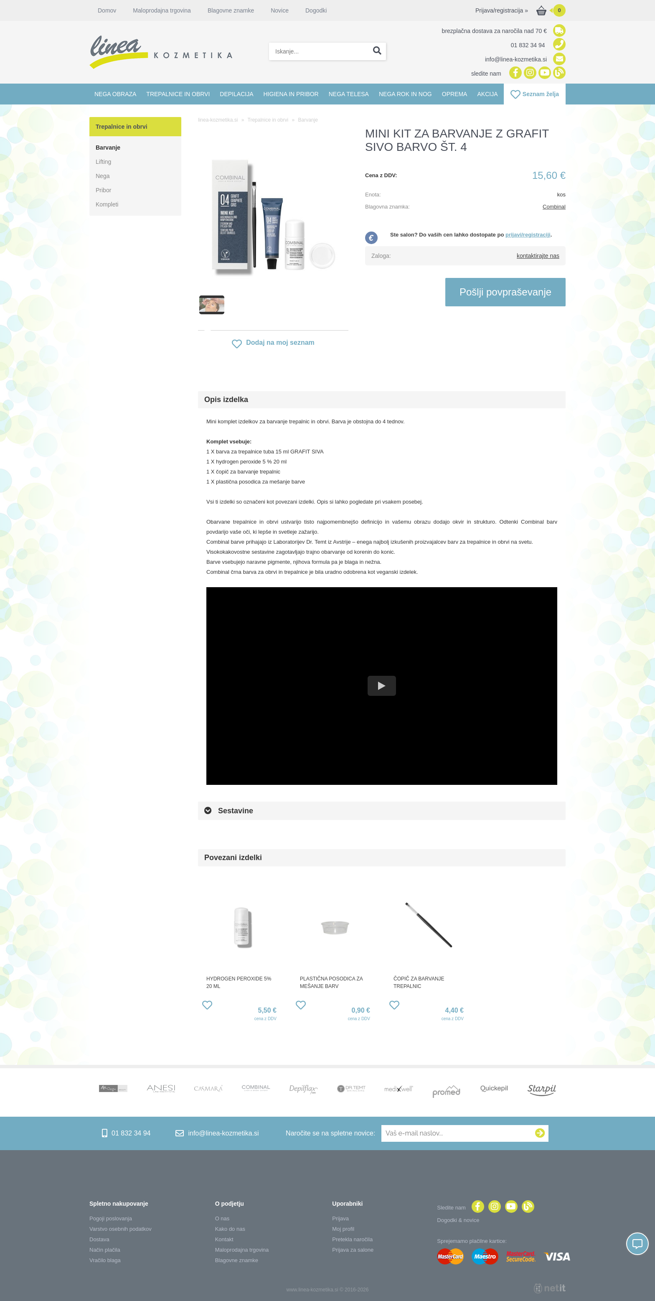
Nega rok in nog (405, 94)
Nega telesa (349, 94)
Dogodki (316, 10)
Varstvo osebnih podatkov (120, 1229)
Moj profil (343, 1229)
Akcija (487, 94)
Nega (102, 176)
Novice (280, 10)
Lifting (103, 161)
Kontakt (224, 1239)
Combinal (554, 207)
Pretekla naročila (352, 1239)
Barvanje (108, 147)
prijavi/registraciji (528, 235)
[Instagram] (529, 73)
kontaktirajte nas (538, 255)
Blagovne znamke (231, 10)
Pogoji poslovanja (110, 1218)
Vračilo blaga (105, 1260)
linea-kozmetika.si (218, 120)
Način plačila (104, 1250)
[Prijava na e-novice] (540, 1133)
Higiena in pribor (290, 94)
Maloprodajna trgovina (162, 10)
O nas (222, 1218)
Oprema (454, 94)
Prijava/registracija (501, 10)
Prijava (340, 1218)
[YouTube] (543, 73)
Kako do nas (230, 1229)
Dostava (99, 1239)
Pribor (103, 190)
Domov (107, 10)
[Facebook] (514, 73)
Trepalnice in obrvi (178, 94)
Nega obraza (115, 94)
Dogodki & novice (458, 1220)
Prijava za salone (352, 1250)
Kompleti (107, 204)
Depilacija (236, 94)
